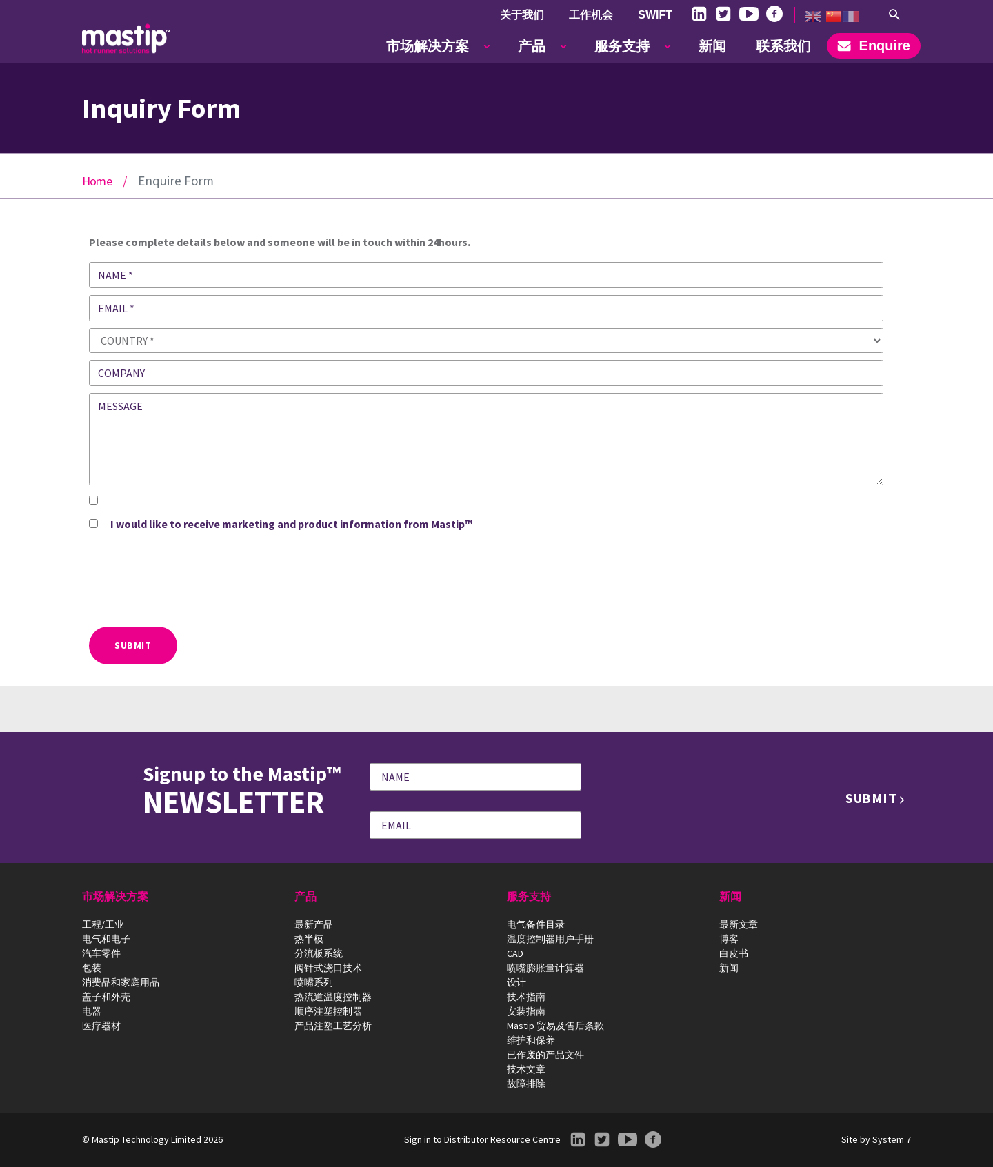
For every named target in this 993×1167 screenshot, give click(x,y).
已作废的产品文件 (545, 1054)
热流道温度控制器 (333, 997)
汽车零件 (101, 953)
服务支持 (622, 46)
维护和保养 (531, 1040)
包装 (91, 968)
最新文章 (738, 924)
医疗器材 (101, 1025)
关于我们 (522, 15)
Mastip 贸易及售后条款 (555, 1025)
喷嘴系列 (313, 982)
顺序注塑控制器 (328, 1011)
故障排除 (526, 1083)
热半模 (308, 939)
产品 (531, 46)
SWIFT (655, 15)
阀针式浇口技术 (328, 968)
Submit (133, 645)
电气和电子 (106, 939)
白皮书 (733, 953)
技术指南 (526, 997)
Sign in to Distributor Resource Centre (482, 1139)
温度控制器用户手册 (550, 939)
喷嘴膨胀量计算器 (545, 968)
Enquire (873, 46)
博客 (729, 939)
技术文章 (526, 1069)
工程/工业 (103, 924)
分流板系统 (318, 953)
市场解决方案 (427, 46)
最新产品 (313, 924)
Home (97, 181)
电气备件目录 (536, 924)
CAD (515, 953)
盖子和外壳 (106, 997)
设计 (516, 982)
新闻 (712, 46)
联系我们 (783, 46)
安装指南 (526, 1011)
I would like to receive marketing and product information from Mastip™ (291, 524)
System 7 (891, 1139)
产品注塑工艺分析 (333, 1025)
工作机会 (591, 15)
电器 (91, 1011)
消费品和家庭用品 (120, 982)
